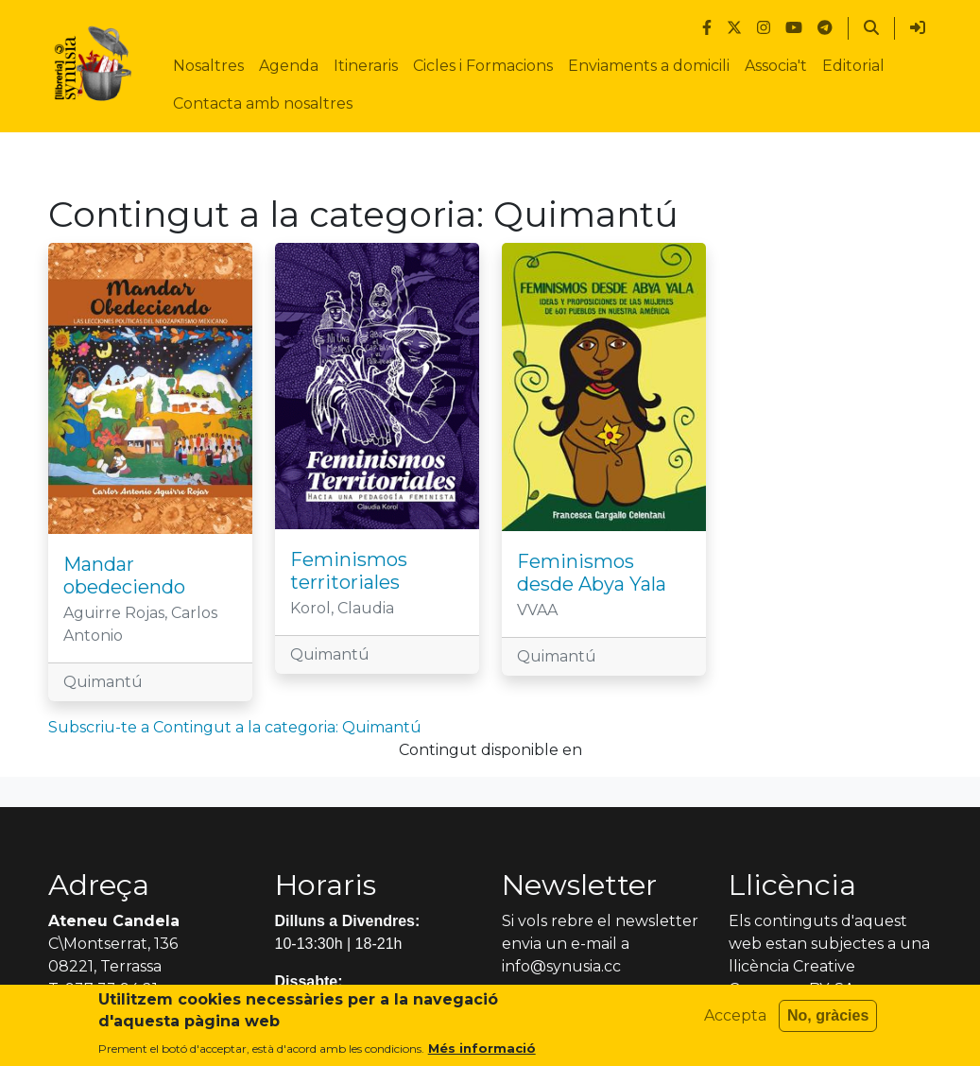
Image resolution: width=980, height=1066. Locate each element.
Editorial (853, 66)
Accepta (735, 1022)
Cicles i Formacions (483, 66)
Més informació (482, 1054)
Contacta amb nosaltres (262, 103)
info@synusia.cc (561, 966)
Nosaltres (208, 66)
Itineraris (366, 66)
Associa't (776, 66)
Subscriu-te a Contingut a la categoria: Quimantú (234, 727)
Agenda (288, 66)
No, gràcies (827, 1022)
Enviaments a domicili (649, 66)
